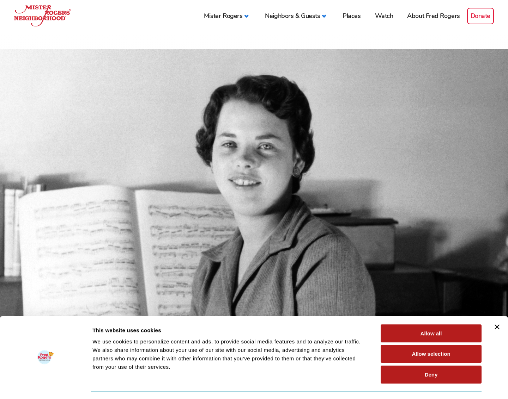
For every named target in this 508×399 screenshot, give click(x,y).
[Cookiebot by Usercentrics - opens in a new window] (46, 385)
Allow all (431, 313)
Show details (370, 385)
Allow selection (431, 334)
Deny (431, 354)
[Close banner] (497, 306)
